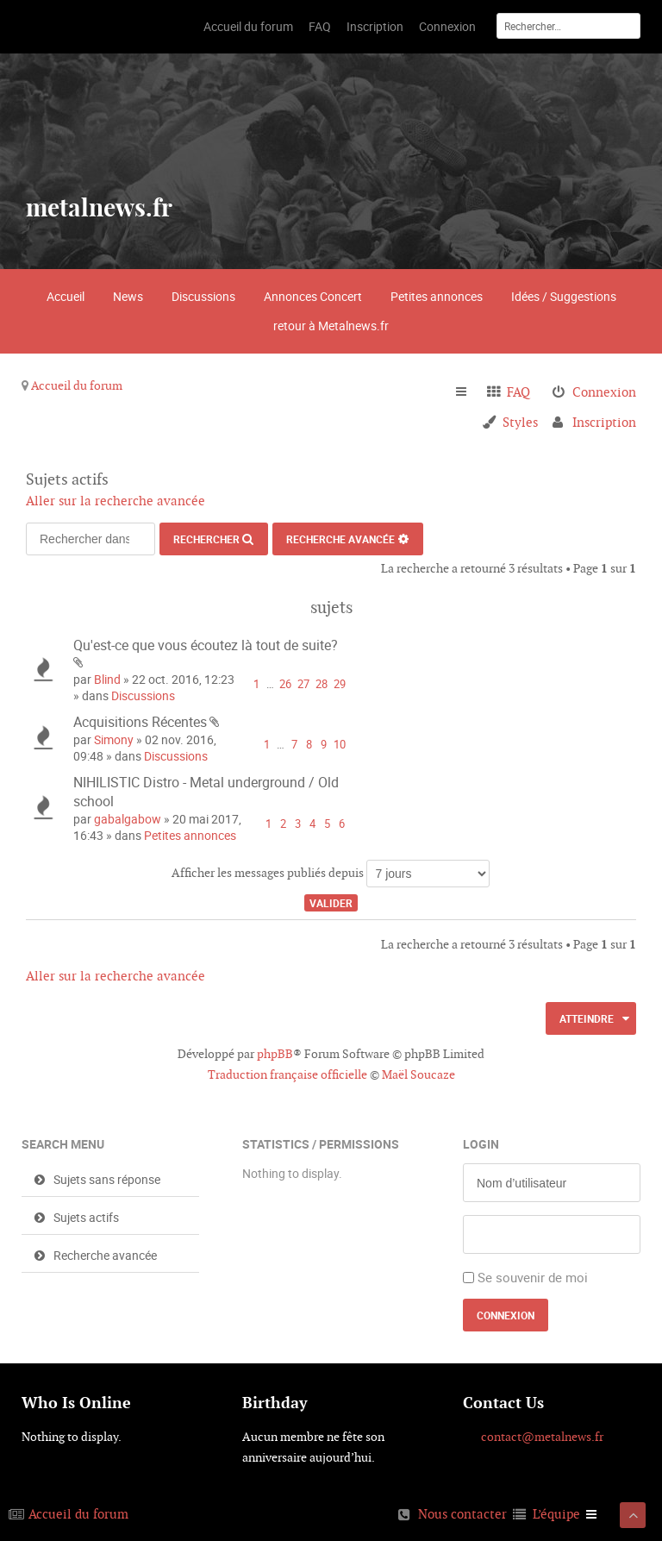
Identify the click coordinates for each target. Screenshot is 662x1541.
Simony (114, 739)
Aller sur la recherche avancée (115, 500)
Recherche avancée (340, 539)
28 (321, 684)
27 (303, 684)
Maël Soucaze (418, 1074)
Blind (107, 679)
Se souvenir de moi (533, 1277)
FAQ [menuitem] (518, 392)
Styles (520, 422)
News (128, 296)
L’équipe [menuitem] (556, 1514)
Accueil (65, 296)
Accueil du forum (76, 385)
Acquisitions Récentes (140, 721)
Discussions (203, 296)
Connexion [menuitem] (604, 392)
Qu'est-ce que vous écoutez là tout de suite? (205, 645)
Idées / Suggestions (563, 296)
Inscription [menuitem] (604, 422)
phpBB (275, 1054)
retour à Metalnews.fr (331, 325)
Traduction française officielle (287, 1074)
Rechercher (206, 539)
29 (340, 684)
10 (340, 744)
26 (285, 684)
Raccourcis (468, 392)
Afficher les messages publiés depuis (331, 873)
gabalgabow (127, 819)
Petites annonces (436, 296)
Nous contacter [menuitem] (462, 1514)
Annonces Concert (313, 296)
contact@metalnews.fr (542, 1436)
